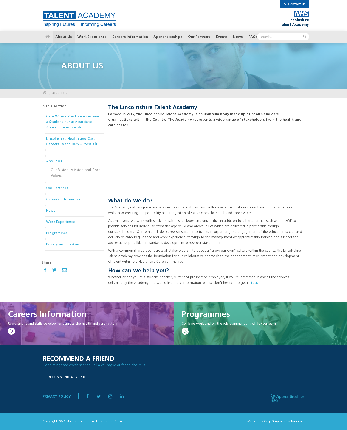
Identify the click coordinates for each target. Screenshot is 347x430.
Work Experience (92, 37)
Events (222, 37)
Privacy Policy (57, 397)
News (238, 37)
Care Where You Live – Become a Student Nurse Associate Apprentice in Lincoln (72, 122)
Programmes (57, 233)
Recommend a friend (66, 377)
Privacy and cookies (63, 244)
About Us (63, 37)
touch (256, 283)
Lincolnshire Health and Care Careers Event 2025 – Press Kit (72, 141)
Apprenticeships (168, 37)
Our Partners (199, 37)
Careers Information (130, 37)
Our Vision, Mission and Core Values (76, 172)
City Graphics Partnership (284, 421)
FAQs (253, 37)
